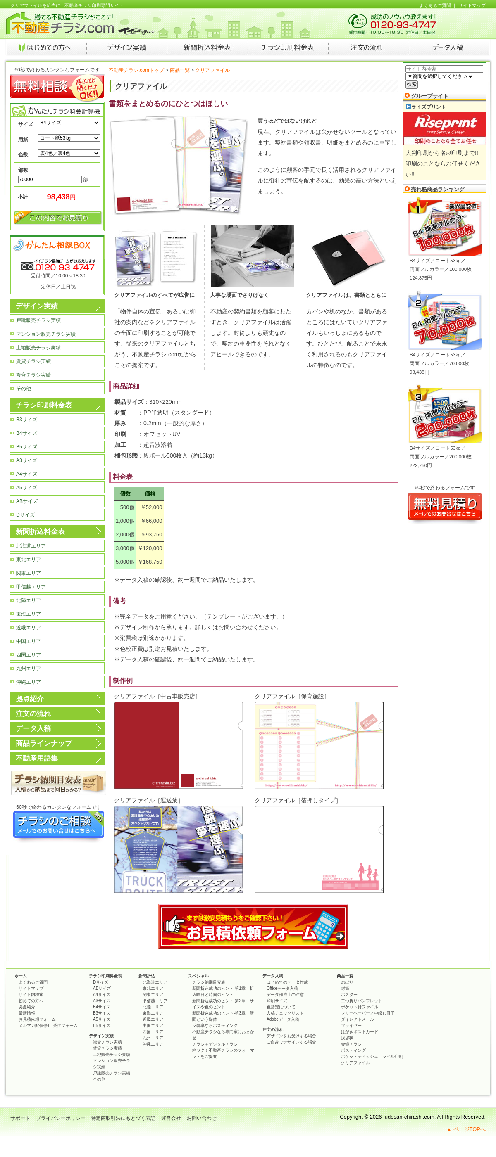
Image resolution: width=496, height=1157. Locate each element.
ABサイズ (27, 501)
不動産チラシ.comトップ (136, 70)
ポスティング (353, 1050)
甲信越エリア (31, 587)
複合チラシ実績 (33, 375)
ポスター (349, 994)
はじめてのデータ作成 (287, 982)
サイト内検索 (31, 994)
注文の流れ (33, 714)
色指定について (281, 1007)
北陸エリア (28, 600)
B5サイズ (26, 447)
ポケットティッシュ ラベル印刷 (372, 1056)
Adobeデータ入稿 (283, 1019)
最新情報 (27, 1013)
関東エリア (28, 573)
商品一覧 (180, 70)
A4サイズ (26, 474)
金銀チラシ (351, 1044)
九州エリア (28, 668)
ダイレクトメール (357, 1019)
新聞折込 (146, 976)
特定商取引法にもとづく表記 (123, 1118)
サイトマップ (472, 5)
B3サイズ (26, 419)
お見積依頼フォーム (37, 1019)
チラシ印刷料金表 (44, 405)
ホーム (20, 976)
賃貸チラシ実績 (33, 361)
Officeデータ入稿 (282, 988)
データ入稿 (33, 729)
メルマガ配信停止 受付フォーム (48, 1025)
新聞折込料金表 (40, 532)
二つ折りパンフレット (361, 1000)
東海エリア (28, 614)
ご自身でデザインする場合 (291, 1042)
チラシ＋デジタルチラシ (215, 1044)
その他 (23, 388)
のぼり (347, 982)
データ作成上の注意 (285, 994)
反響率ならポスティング (215, 1025)
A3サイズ (26, 460)
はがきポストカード (359, 1031)
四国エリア (28, 655)
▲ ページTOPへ (466, 1129)
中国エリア (28, 641)
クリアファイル (355, 1062)
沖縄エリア (28, 682)
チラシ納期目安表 (208, 982)
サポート (20, 1118)
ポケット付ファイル (359, 1007)
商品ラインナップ (44, 743)
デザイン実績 (37, 306)
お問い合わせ (202, 1118)
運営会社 (171, 1118)
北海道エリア (31, 546)
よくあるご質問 (435, 5)
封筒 (345, 988)
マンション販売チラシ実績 (46, 334)
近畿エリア (28, 628)
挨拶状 (347, 1038)
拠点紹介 (30, 699)
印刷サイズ (277, 1000)
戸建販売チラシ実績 (38, 320)
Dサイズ (25, 515)
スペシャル (198, 976)
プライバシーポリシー (61, 1118)
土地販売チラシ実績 (38, 348)
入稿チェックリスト (285, 1013)
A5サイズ (26, 488)
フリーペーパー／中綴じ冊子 (368, 1013)
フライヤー (351, 1025)
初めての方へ (31, 1000)
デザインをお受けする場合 (291, 1036)
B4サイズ (26, 433)
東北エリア (28, 559)
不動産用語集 (37, 758)
